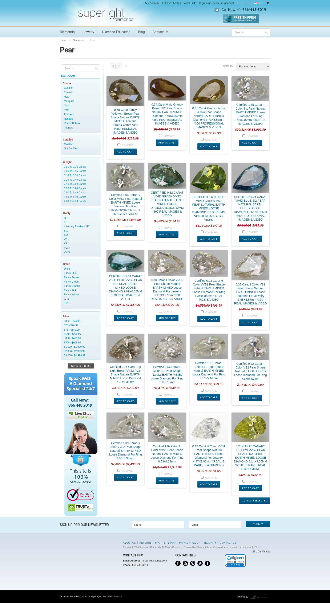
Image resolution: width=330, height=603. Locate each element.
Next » (126, 67)
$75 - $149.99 (80, 330)
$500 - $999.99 (80, 342)
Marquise (69, 101)
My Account (152, 3)
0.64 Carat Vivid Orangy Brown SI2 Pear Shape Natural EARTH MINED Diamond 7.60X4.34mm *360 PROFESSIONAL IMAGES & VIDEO (167, 114)
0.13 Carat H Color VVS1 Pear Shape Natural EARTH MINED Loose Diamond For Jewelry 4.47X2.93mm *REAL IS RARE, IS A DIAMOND (208, 456)
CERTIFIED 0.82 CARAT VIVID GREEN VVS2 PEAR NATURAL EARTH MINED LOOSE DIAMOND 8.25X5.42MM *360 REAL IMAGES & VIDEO (167, 204)
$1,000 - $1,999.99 (80, 347)
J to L (80, 303)
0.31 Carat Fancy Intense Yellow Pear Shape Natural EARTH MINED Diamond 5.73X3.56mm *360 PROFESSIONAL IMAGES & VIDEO (208, 118)
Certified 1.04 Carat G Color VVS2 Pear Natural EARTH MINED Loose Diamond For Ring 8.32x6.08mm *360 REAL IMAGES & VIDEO (125, 204)
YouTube (185, 563)
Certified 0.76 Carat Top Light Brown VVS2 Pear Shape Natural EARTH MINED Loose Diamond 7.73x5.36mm (125, 374)
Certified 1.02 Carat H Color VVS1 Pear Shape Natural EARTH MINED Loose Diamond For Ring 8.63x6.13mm (167, 454)
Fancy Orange (80, 286)
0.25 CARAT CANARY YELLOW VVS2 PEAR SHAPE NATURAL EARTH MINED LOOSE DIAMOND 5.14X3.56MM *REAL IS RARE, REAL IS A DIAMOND (250, 458)
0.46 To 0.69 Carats (80, 184)
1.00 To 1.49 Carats (80, 192)
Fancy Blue (80, 273)
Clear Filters (80, 365)
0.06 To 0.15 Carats (80, 171)
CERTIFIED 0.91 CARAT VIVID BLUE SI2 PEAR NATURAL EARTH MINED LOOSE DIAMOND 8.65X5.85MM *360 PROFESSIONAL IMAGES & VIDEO (250, 208)
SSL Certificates (261, 551)
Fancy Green (80, 282)
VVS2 (80, 252)
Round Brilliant (72, 123)
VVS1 (80, 248)
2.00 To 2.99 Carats (80, 201)
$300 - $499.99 (80, 338)
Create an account (223, 3)
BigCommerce (260, 597)
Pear (66, 110)
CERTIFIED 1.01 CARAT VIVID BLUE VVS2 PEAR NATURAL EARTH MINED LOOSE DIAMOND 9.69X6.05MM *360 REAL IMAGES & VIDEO (125, 288)
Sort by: (228, 66)
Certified (80, 144)
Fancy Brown (80, 277)
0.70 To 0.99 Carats (80, 188)
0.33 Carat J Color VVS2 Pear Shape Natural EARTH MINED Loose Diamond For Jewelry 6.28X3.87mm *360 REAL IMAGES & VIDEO (167, 289)
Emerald (68, 92)
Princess (69, 114)
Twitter (200, 563)
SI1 (80, 231)
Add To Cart (125, 151)
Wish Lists (190, 3)
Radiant (68, 118)
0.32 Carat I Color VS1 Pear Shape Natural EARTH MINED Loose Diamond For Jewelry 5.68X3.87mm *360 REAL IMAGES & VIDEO (250, 294)
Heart (67, 96)
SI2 (80, 235)
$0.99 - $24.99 (80, 321)
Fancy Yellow (80, 294)
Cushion (68, 87)
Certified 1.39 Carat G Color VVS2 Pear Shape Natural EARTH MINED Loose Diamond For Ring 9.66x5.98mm (125, 450)
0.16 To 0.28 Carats (80, 175)
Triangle (68, 127)
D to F (80, 269)
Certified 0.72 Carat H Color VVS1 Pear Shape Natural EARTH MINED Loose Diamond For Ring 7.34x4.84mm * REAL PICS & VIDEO (208, 290)
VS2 (80, 243)
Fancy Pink (80, 290)
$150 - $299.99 (80, 334)
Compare (127, 145)
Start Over (68, 75)
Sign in (203, 3)
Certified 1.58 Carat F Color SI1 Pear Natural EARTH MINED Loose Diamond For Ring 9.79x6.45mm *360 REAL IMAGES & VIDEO (250, 114)
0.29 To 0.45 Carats (80, 180)
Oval (66, 105)
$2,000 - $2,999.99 (80, 351)
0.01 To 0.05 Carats (80, 167)
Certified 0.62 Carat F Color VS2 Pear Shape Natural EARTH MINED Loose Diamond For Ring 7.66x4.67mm (250, 371)
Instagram (207, 563)
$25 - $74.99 (80, 325)
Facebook (178, 563)
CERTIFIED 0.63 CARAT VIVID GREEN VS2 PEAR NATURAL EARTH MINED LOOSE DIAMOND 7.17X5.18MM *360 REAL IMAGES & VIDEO (208, 208)
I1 (80, 218)
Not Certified (80, 148)
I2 (80, 222)
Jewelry (88, 32)
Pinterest (192, 563)
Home (63, 40)
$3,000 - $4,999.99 (80, 355)
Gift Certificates (171, 3)
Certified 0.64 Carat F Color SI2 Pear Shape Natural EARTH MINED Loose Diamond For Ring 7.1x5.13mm (167, 374)
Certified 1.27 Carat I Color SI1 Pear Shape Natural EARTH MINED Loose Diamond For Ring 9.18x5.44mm (208, 370)
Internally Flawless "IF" (80, 226)
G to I (80, 299)
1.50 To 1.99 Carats (80, 197)
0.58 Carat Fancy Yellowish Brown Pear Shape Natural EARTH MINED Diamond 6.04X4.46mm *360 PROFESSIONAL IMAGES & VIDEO (125, 121)
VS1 (80, 239)
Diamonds (67, 32)
